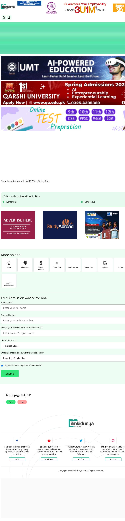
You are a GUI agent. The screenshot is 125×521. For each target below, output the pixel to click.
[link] (29, 3)
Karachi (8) (11, 201)
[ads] (18, 225)
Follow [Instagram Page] (113, 459)
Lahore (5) (90, 201)
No (22, 401)
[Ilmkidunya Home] (8, 6)
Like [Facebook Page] (17, 459)
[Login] (9, 17)
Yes (11, 401)
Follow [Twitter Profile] (81, 459)
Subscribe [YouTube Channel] (49, 459)
